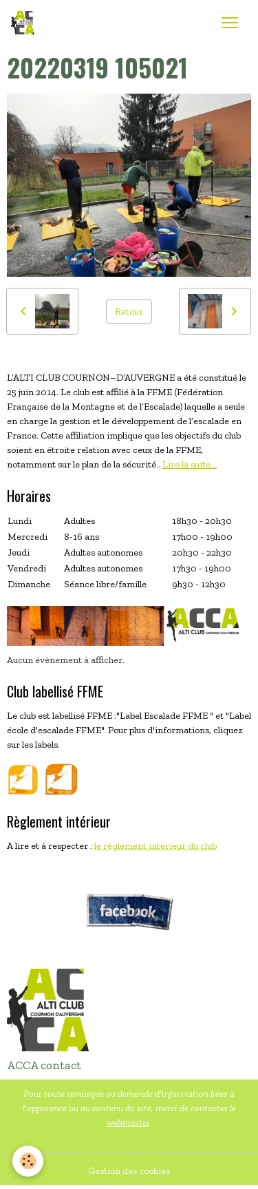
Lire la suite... (189, 464)
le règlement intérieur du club (155, 846)
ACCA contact (44, 1065)
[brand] (25, 22)
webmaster (128, 1122)
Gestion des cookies (129, 1171)
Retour (129, 311)
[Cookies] (27, 1161)
